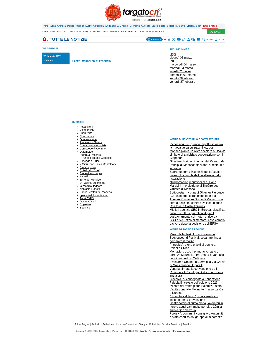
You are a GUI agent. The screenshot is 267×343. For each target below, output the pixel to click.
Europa (162, 31)
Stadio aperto (88, 167)
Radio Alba (154, 39)
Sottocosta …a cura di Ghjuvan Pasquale (197, 192)
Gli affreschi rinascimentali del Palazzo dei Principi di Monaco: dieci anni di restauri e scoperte (197, 165)
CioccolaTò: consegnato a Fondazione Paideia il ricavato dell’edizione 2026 (195, 281)
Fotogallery (86, 126)
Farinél (84, 176)
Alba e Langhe (116, 31)
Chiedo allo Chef (89, 170)
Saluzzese (62, 31)
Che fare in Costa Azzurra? (187, 206)
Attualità (80, 26)
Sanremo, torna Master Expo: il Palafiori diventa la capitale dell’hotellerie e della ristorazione (196, 175)
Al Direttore (122, 26)
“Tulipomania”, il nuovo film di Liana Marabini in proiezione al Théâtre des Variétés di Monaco (194, 186)
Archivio (207, 39)
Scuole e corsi (158, 26)
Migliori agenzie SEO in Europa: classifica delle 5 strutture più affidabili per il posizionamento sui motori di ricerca (197, 213)
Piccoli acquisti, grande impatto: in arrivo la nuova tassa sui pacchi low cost (196, 146)
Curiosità (145, 26)
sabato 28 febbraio (182, 78)
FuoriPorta (86, 133)
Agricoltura (98, 26)
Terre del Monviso (90, 179)
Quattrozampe (88, 139)
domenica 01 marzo (183, 74)
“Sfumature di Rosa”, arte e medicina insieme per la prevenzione (194, 298)
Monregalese (75, 31)
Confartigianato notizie (93, 145)
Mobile (219, 39)
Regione (153, 31)
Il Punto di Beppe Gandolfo (96, 157)
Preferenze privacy (182, 331)
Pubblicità (154, 324)
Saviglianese (89, 31)
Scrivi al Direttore (171, 324)
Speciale (85, 207)
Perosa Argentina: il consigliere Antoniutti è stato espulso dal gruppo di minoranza (196, 315)
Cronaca (61, 26)
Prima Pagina (49, 26)
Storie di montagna (91, 173)
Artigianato (110, 26)
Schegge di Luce (90, 160)
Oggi (173, 54)
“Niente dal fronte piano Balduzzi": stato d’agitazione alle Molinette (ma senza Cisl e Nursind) (197, 289)
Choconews (87, 136)
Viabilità (191, 26)
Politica (70, 26)
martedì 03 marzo (181, 68)
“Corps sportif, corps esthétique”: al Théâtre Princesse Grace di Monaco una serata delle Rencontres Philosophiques (196, 199)
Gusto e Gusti (88, 201)
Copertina (85, 204)
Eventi (88, 26)
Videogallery (87, 129)
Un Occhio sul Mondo (92, 182)
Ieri (172, 61)
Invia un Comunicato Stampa (131, 324)
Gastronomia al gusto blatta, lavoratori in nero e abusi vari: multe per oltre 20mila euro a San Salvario (196, 307)
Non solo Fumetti (90, 188)
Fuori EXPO (87, 198)
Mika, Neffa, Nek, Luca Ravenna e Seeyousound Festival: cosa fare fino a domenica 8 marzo (195, 238)
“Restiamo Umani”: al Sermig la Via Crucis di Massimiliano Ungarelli (197, 263)
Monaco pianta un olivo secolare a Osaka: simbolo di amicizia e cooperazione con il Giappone (197, 154)
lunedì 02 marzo (180, 71)
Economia (135, 26)
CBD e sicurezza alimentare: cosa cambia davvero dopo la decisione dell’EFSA (197, 221)
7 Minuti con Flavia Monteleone (98, 164)
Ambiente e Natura (91, 142)
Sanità (182, 26)
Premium (187, 324)
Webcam (48, 60)
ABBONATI (216, 32)
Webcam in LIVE (52, 56)
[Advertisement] (197, 110)
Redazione (108, 324)
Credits (143, 331)
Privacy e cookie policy (160, 331)
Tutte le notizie (210, 26)
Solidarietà (172, 26)
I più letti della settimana (94, 195)
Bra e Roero (131, 31)
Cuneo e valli (48, 31)
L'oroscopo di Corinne (93, 148)
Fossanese (102, 31)
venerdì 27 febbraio (182, 81)
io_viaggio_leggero (91, 185)
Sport (198, 26)
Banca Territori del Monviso (96, 192)
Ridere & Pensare (90, 154)
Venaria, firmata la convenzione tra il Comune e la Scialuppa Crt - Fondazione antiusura (196, 272)
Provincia (143, 31)
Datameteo (86, 151)
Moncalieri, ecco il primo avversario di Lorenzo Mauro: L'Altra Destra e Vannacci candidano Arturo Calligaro (197, 255)
